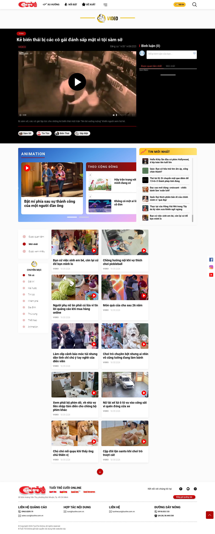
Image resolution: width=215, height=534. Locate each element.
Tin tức (31, 294)
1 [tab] (72, 217)
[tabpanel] (52, 188)
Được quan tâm (36, 236)
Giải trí (31, 281)
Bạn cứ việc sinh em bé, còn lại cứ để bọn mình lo (169, 217)
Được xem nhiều (37, 251)
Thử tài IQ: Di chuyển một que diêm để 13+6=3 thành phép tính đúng (169, 179)
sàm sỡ (27, 133)
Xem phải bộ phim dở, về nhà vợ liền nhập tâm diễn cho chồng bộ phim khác (74, 406)
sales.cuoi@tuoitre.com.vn (30, 516)
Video (21, 33)
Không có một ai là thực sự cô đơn (130, 202)
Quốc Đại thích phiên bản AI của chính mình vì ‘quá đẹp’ (169, 198)
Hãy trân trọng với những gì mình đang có (130, 181)
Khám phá (33, 301)
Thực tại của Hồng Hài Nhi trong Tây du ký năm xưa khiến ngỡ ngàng (168, 208)
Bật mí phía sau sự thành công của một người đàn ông (49, 203)
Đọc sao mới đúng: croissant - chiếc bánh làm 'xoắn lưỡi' (168, 189)
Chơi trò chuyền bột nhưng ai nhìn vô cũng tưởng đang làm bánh (125, 355)
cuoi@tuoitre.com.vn (74, 512)
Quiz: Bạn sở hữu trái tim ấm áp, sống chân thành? (169, 170)
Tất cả (31, 275)
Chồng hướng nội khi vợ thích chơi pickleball (122, 262)
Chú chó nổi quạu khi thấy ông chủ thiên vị (73, 453)
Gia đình (32, 307)
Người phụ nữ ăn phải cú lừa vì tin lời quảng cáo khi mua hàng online (75, 308)
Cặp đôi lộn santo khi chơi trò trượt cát (122, 453)
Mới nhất (33, 244)
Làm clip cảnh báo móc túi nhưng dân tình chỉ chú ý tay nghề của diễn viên (75, 357)
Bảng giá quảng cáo (184, 497)
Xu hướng (51, 4)
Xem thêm (143, 70)
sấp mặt (84, 133)
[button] (104, 5)
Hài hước (32, 288)
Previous (17, 188)
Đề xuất (88, 4)
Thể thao (32, 320)
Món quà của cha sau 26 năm (122, 305)
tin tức (45, 133)
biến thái (64, 133)
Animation (33, 326)
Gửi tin (179, 4)
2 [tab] (84, 217)
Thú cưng (32, 314)
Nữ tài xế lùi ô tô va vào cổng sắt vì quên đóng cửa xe (125, 404)
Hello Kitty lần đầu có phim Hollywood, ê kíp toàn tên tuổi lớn (169, 161)
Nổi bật (70, 4)
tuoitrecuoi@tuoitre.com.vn (122, 512)
